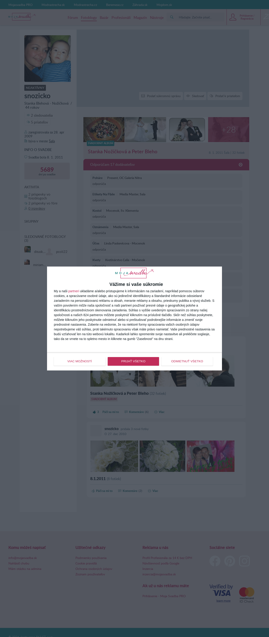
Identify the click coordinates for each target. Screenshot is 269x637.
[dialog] (134, 318)
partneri (73, 291)
